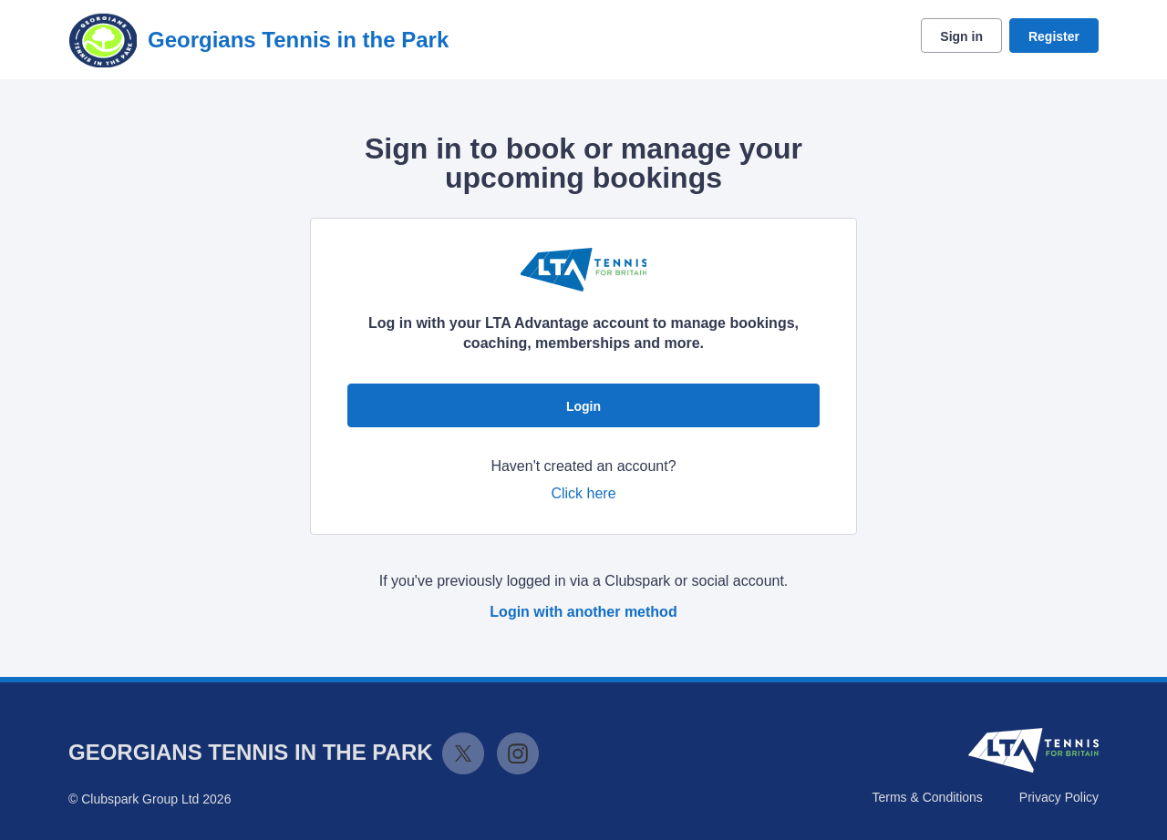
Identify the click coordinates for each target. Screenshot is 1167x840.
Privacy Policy (1059, 797)
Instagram (518, 753)
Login (583, 406)
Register (1053, 36)
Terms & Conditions (927, 797)
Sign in (961, 36)
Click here (583, 493)
